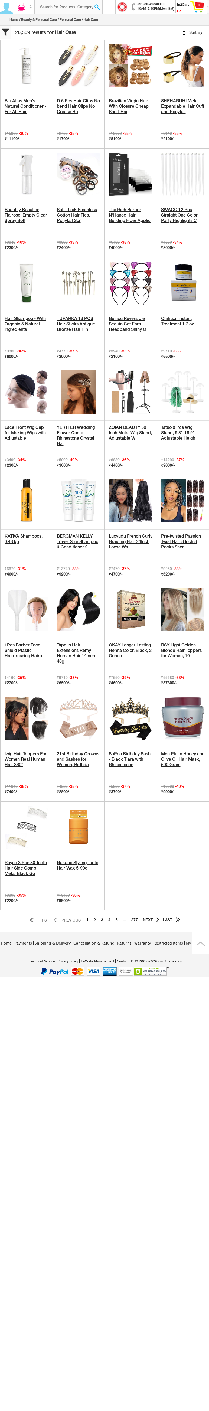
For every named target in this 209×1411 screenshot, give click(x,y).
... (124, 920)
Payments (23, 943)
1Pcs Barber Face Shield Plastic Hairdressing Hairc (23, 650)
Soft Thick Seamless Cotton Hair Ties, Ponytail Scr (77, 215)
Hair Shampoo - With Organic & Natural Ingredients (25, 324)
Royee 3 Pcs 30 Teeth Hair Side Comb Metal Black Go (26, 868)
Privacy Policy (68, 961)
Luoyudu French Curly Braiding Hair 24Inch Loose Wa (130, 542)
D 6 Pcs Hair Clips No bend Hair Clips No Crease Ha (78, 106)
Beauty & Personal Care (39, 20)
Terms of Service (42, 961)
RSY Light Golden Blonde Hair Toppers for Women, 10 (181, 650)
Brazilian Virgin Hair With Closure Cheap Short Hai (129, 106)
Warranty (142, 943)
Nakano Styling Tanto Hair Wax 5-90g (77, 865)
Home (13, 20)
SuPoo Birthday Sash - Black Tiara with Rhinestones (130, 759)
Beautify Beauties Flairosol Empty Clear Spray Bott (26, 215)
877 (134, 920)
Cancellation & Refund (94, 943)
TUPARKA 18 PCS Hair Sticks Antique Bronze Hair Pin (76, 324)
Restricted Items (168, 943)
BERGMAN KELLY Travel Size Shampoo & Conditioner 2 (77, 542)
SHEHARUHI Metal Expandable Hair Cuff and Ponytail (182, 106)
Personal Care (70, 20)
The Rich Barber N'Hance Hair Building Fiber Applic (130, 215)
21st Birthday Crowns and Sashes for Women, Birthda (78, 759)
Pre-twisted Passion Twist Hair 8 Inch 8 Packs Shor (181, 542)
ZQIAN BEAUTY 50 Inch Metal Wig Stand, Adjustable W (130, 433)
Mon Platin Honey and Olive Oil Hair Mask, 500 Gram (183, 759)
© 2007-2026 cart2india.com (158, 961)
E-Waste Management (97, 961)
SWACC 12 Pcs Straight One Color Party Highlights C (179, 215)
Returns (124, 943)
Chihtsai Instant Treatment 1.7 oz (177, 321)
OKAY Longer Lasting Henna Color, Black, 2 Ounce (130, 650)
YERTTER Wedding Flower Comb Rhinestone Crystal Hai (76, 435)
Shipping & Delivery (53, 943)
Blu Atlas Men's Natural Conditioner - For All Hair (25, 106)
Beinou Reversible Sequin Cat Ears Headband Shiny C (127, 324)
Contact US (125, 961)
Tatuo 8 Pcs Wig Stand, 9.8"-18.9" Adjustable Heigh (178, 433)
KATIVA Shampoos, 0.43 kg (24, 539)
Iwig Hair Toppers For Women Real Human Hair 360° (26, 759)
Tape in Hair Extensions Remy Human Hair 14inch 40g (76, 653)
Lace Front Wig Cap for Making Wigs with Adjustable (25, 433)
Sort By (192, 32)
